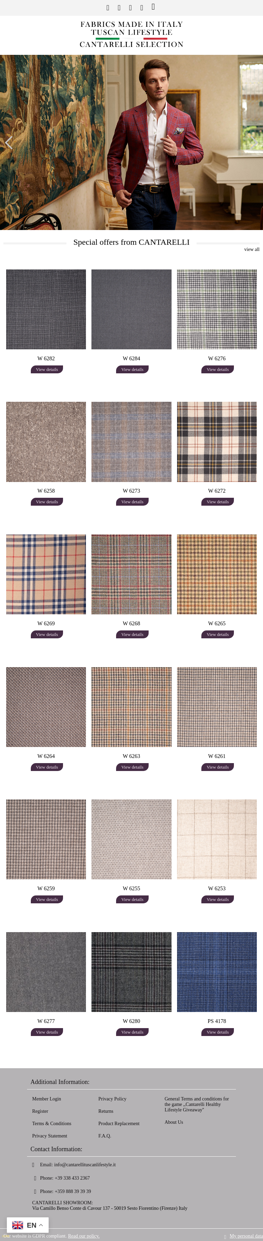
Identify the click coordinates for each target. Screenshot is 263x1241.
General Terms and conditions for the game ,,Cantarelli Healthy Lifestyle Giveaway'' (197, 1104)
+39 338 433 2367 (72, 1178)
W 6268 (131, 623)
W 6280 (131, 1021)
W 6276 (217, 358)
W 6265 (217, 623)
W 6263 (131, 756)
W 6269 (46, 623)
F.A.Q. (104, 1135)
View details (47, 369)
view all (252, 249)
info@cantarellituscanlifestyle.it (85, 1164)
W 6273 (131, 491)
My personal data (246, 1234)
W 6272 (217, 491)
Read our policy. (84, 1234)
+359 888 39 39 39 (73, 1191)
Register (40, 1111)
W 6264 (46, 756)
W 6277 (46, 1021)
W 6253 (217, 888)
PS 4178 (217, 1021)
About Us (174, 1122)
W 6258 (46, 491)
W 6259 (46, 888)
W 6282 (46, 358)
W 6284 (131, 358)
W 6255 (131, 888)
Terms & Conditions (51, 1123)
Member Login (46, 1098)
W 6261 (217, 756)
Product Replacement (118, 1123)
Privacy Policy (112, 1098)
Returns (105, 1111)
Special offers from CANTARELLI (131, 242)
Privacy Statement (49, 1135)
